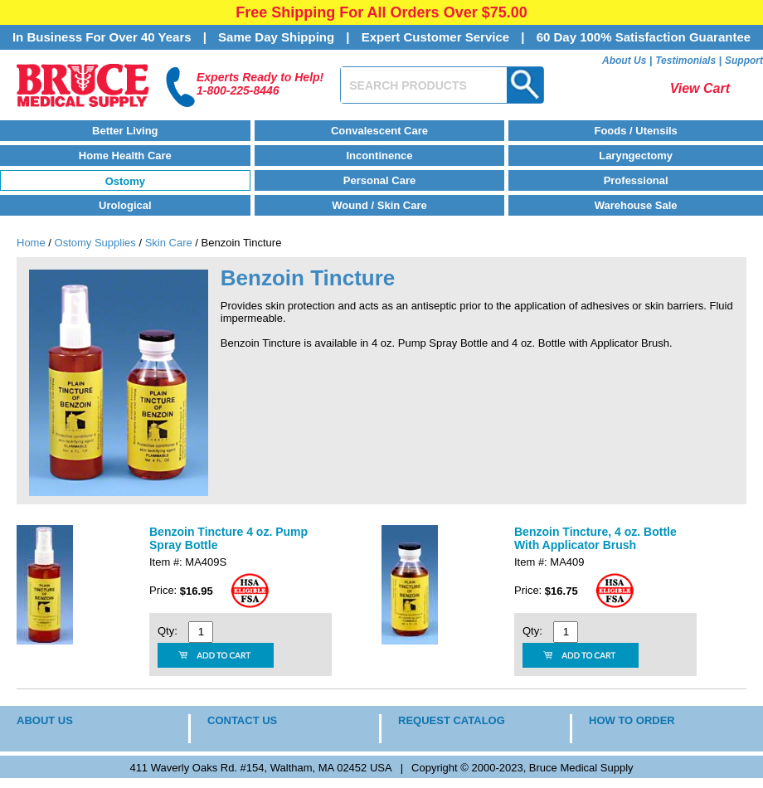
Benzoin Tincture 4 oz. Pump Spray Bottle (228, 538)
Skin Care (168, 242)
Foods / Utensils (635, 130)
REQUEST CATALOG (451, 720)
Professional (636, 180)
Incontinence (379, 155)
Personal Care (379, 180)
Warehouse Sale (636, 205)
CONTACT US (242, 720)
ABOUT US (45, 720)
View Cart (700, 88)
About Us (624, 60)
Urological (125, 205)
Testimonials (685, 60)
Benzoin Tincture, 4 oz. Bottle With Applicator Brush (595, 538)
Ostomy (125, 181)
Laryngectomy (636, 155)
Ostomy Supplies (95, 242)
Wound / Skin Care (379, 205)
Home (31, 242)
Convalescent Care (379, 130)
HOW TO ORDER (632, 720)
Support (744, 60)
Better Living (125, 130)
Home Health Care (125, 155)
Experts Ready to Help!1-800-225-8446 (260, 84)
